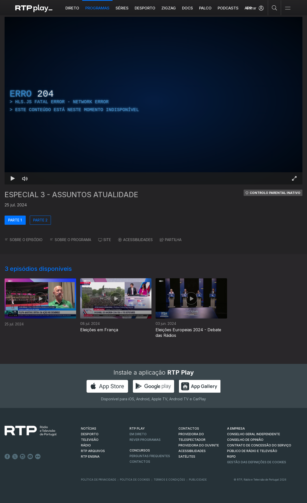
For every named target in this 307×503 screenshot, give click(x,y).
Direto (72, 8)
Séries (122, 8)
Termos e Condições (169, 479)
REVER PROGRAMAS (145, 440)
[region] (153, 100)
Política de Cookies (135, 479)
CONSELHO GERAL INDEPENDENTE (253, 434)
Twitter (15, 456)
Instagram (22, 456)
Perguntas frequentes (150, 456)
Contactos (140, 462)
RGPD (231, 456)
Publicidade (198, 479)
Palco (205, 8)
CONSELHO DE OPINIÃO (245, 440)
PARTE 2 (40, 220)
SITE (104, 239)
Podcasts (228, 8)
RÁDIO (86, 445)
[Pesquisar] (274, 7)
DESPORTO (90, 434)
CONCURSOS (140, 450)
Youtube (30, 456)
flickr (38, 456)
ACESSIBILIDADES (135, 239)
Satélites (186, 456)
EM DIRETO (138, 434)
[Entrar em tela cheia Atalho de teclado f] (294, 178)
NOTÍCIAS (88, 428)
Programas (97, 8)
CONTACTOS (188, 428)
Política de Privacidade (98, 479)
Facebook (7, 456)
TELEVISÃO (90, 440)
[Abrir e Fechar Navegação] (287, 8)
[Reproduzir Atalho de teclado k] (13, 178)
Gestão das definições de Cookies (256, 462)
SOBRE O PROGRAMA (70, 239)
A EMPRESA (236, 428)
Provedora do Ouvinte (198, 445)
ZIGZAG (168, 8)
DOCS (187, 8)
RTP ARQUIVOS (93, 451)
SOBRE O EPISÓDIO (24, 239)
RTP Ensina (90, 456)
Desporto (145, 8)
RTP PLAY (137, 428)
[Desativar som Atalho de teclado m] (25, 178)
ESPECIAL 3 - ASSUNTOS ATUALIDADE (71, 194)
